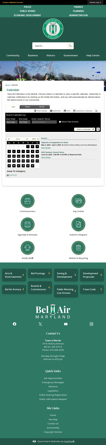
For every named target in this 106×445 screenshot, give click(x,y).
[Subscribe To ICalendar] (82, 110)
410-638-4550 (57, 350)
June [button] (18, 139)
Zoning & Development (64, 275)
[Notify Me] (55, 110)
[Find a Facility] (40, 110)
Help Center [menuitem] (93, 55)
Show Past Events (69, 121)
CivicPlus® (69, 441)
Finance (78, 7)
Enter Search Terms (41, 119)
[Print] (66, 110)
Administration (78, 15)
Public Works (27, 11)
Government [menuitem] (71, 55)
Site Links (53, 408)
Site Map (53, 419)
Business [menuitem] (33, 55)
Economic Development (27, 15)
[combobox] (12, 122)
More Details (46, 148)
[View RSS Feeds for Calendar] (96, 110)
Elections (53, 386)
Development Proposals (90, 275)
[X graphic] (40, 324)
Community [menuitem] (12, 55)
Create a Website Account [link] (13, 2)
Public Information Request (53, 399)
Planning (78, 11)
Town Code (89, 289)
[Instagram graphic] (91, 324)
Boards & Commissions (38, 287)
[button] (70, 46)
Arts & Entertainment (13, 275)
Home (7, 85)
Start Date (10, 119)
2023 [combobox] (34, 139)
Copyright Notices (53, 432)
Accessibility (53, 427)
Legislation (53, 390)
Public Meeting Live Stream (65, 291)
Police (27, 7)
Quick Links (53, 371)
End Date (23, 119)
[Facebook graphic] (14, 324)
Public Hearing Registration (53, 394)
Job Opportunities (53, 378)
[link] (95, 2)
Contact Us (53, 423)
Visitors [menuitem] (51, 55)
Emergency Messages (53, 382)
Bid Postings (38, 273)
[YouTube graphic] (65, 324)
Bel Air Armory (13, 289)
